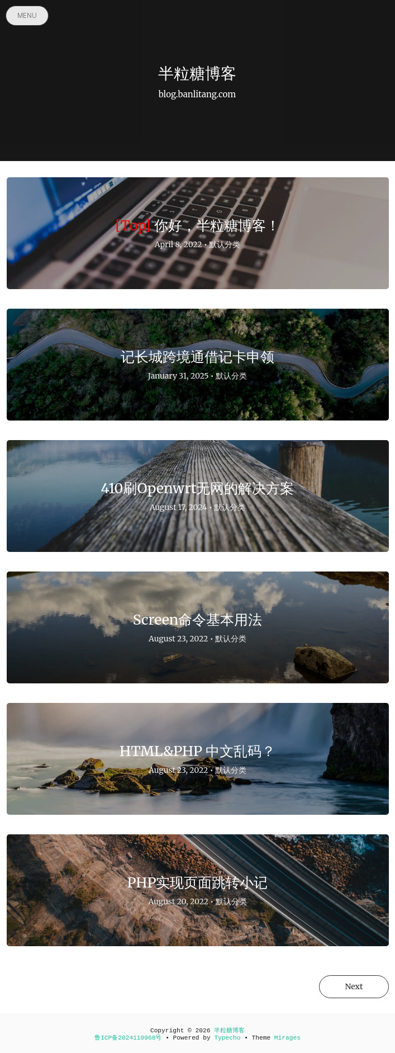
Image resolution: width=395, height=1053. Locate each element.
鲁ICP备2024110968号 (127, 1038)
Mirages (287, 1038)
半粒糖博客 (229, 1030)
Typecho (227, 1038)
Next (354, 986)
